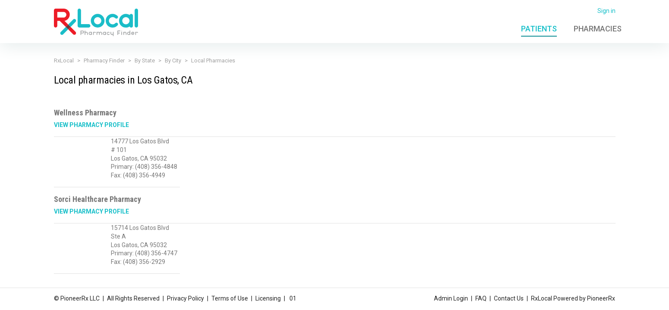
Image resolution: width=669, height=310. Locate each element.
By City (173, 60)
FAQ (481, 298)
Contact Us (509, 298)
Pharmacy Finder (104, 60)
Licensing (268, 298)
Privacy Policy (185, 298)
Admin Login (451, 298)
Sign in (606, 10)
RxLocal (64, 60)
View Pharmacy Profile (91, 124)
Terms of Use (229, 298)
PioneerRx (601, 298)
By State (145, 60)
